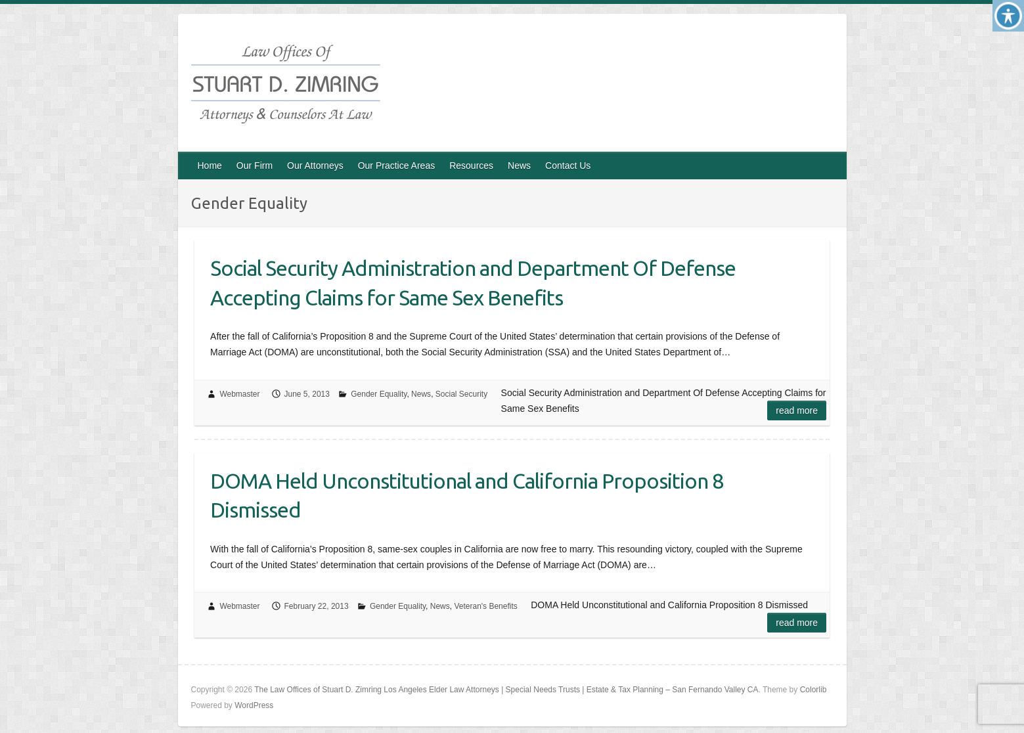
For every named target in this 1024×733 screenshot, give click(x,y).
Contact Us (567, 165)
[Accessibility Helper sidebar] (1008, 16)
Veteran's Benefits (485, 606)
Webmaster (239, 394)
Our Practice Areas (396, 165)
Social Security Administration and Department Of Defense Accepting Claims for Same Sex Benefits (473, 282)
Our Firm (254, 165)
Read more (797, 410)
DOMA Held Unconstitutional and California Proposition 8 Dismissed (466, 495)
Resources (471, 165)
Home (210, 165)
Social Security (461, 394)
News (519, 165)
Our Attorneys (315, 165)
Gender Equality (379, 394)
